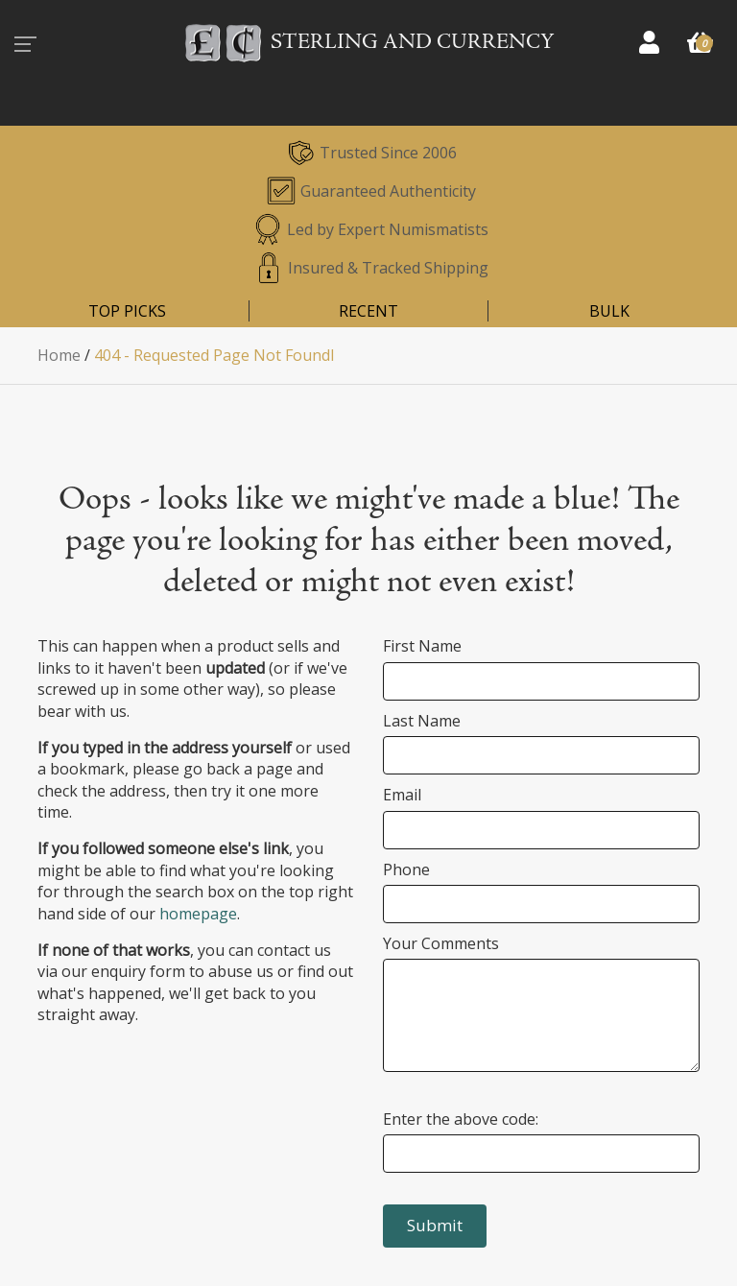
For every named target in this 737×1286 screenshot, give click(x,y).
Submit (435, 1225)
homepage (198, 913)
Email (402, 794)
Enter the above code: (460, 1119)
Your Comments (441, 943)
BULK (609, 311)
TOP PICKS (127, 311)
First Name (422, 645)
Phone (406, 869)
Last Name (422, 720)
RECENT (368, 311)
